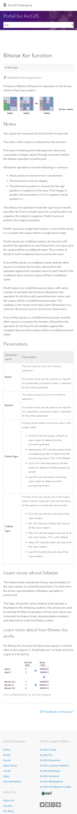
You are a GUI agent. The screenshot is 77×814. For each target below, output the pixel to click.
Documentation (12, 781)
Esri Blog (8, 811)
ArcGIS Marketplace (51, 781)
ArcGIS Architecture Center (55, 786)
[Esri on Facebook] (47, 804)
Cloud (7, 770)
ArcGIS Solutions (49, 776)
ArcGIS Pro (46, 755)
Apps (6, 776)
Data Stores (10, 765)
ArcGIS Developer (50, 770)
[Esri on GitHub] (53, 804)
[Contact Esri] (58, 804)
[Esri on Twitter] (42, 804)
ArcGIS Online (48, 749)
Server (7, 760)
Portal (6, 755)
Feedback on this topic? (59, 711)
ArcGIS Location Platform (54, 765)
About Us (8, 800)
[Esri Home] (46, 793)
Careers (8, 805)
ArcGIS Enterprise (20, 5)
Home (6, 749)
